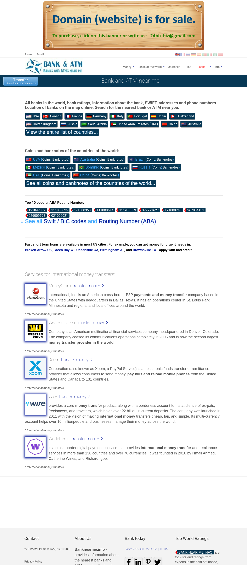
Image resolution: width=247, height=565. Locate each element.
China (169, 124)
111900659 (127, 210)
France (74, 116)
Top (188, 66)
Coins (46, 159)
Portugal (137, 116)
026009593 (37, 216)
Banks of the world (150, 66)
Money (127, 66)
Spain (158, 116)
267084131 (195, 210)
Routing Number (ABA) (127, 221)
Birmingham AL (112, 250)
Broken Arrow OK (38, 250)
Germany (96, 116)
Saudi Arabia (94, 124)
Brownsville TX (144, 250)
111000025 (59, 210)
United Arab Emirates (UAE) (134, 124)
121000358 (82, 210)
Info (219, 66)
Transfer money (86, 285)
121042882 (37, 210)
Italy (117, 116)
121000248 (173, 210)
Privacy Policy (33, 561)
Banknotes (60, 159)
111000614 (105, 210)
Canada (52, 116)
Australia (191, 124)
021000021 (59, 216)
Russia (69, 124)
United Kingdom (41, 124)
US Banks (174, 66)
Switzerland (182, 116)
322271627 (150, 210)
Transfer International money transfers (20, 81)
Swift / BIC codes (65, 221)
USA (32, 116)
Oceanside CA (87, 250)
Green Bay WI (64, 250)
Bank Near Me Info (196, 552)
